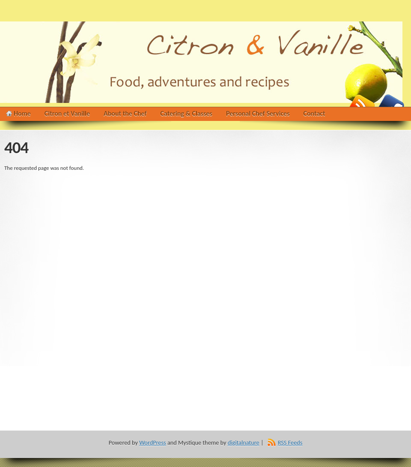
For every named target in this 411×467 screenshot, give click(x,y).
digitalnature (243, 442)
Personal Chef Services (258, 113)
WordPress (152, 442)
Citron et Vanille (67, 113)
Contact (314, 113)
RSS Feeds (290, 442)
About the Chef (125, 113)
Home (22, 113)
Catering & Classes (186, 113)
